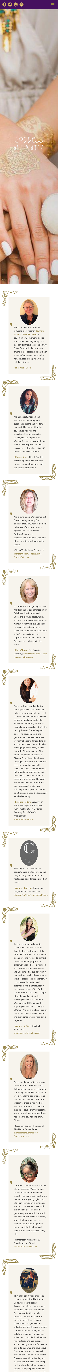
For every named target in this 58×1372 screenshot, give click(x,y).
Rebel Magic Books (23, 367)
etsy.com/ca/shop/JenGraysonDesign (31, 895)
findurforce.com (21, 1136)
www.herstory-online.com (25, 1246)
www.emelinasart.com (24, 819)
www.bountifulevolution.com (27, 1033)
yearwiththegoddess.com (35, 653)
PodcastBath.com (21, 557)
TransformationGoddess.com (27, 553)
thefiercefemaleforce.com (26, 1132)
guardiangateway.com (24, 657)
